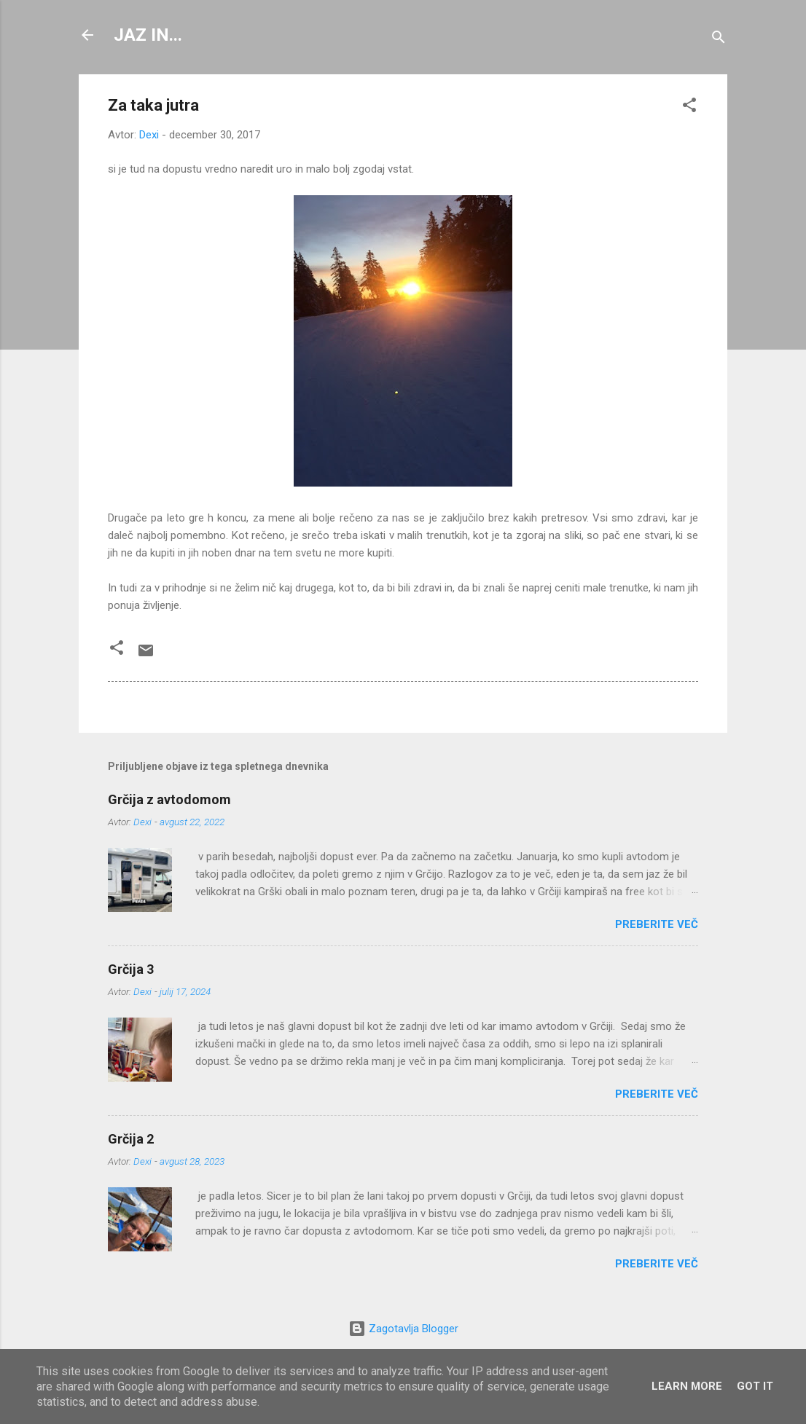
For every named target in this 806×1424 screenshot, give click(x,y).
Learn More (687, 1386)
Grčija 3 (131, 969)
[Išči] (718, 39)
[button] (689, 107)
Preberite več (656, 924)
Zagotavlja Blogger (403, 1328)
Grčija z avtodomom (169, 799)
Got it (755, 1386)
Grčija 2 (131, 1138)
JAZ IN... (148, 35)
